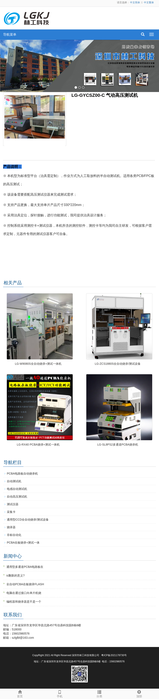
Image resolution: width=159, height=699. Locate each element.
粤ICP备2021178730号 (114, 655)
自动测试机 (14, 481)
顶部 (139, 693)
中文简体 (135, 2)
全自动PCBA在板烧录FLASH (25, 584)
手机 (60, 693)
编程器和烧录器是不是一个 (23, 601)
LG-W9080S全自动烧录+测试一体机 (38, 363)
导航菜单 (9, 34)
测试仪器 (12, 504)
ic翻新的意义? (15, 575)
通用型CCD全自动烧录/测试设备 (28, 519)
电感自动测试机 (17, 489)
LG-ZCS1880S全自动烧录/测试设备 (118, 363)
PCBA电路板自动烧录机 (22, 473)
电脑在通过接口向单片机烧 (23, 593)
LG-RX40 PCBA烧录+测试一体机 (38, 444)
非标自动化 (14, 535)
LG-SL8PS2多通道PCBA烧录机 (117, 444)
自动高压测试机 (17, 496)
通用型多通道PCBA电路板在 (24, 566)
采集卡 (11, 512)
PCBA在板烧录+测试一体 (23, 542)
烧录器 (11, 527)
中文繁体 (149, 2)
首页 (20, 693)
